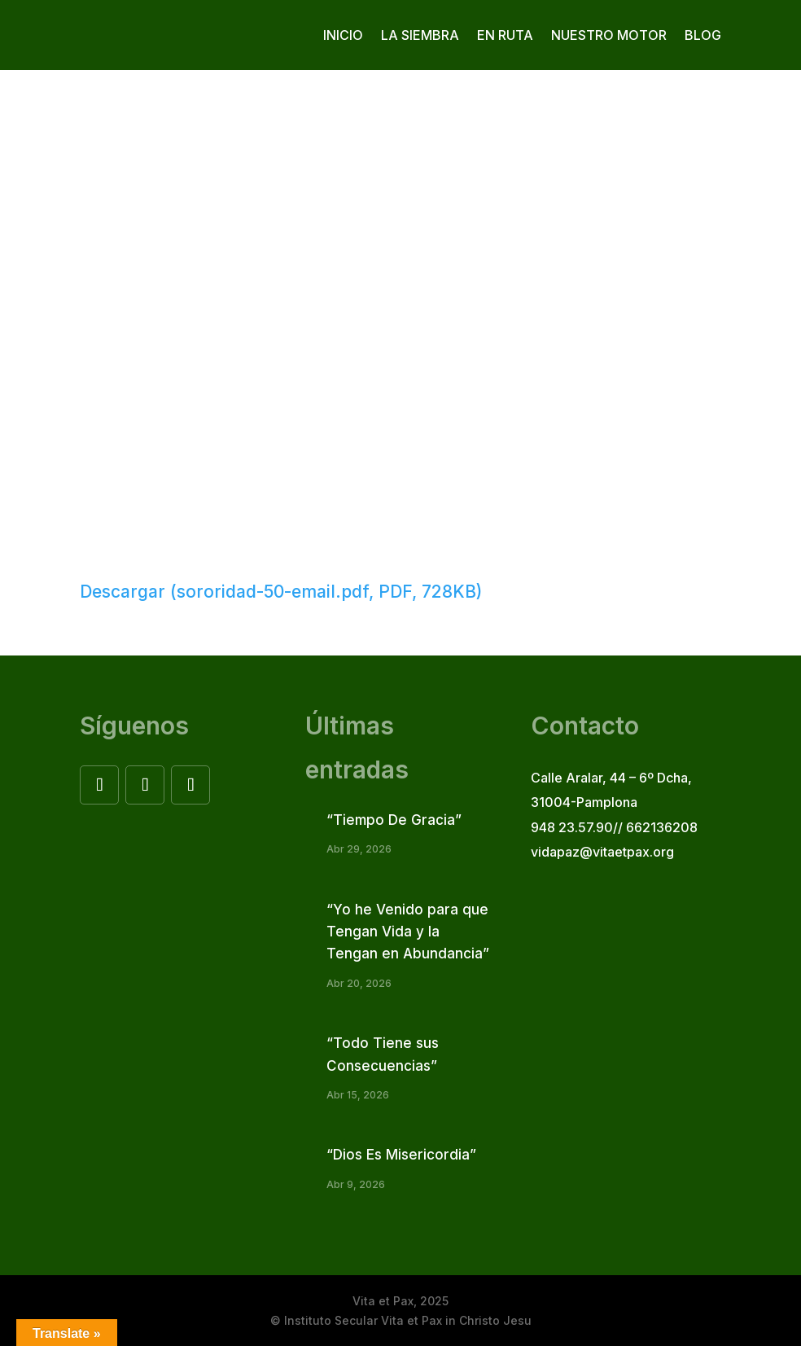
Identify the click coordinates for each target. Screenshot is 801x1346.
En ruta (505, 35)
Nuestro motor (609, 35)
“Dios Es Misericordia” (401, 1155)
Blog (703, 35)
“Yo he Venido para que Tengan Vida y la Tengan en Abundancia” (407, 931)
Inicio (343, 35)
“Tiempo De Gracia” (394, 820)
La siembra (420, 35)
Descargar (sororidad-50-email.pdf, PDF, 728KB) (281, 591)
